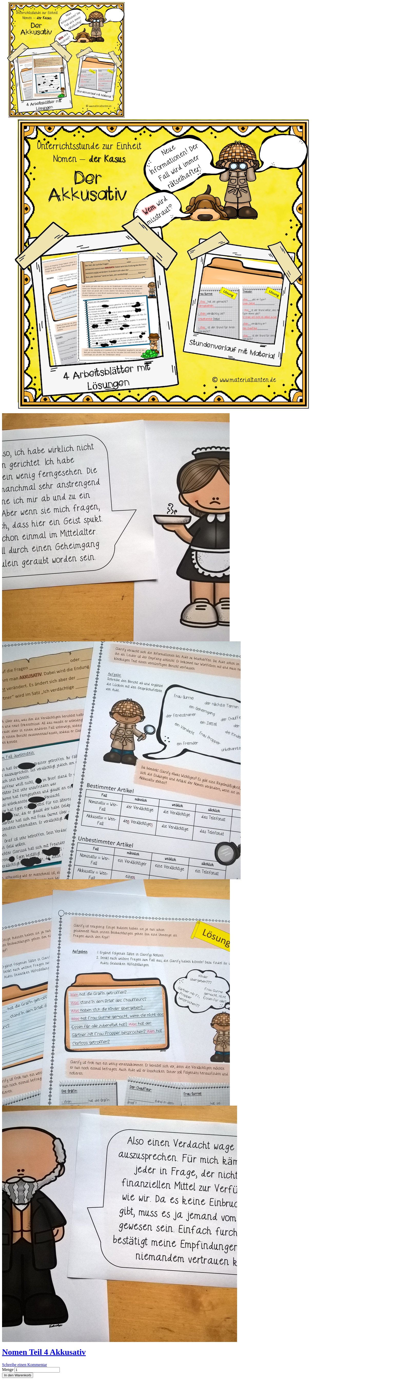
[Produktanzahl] (37, 1370)
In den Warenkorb (17, 1375)
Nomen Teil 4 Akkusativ (44, 1352)
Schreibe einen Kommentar (24, 1364)
